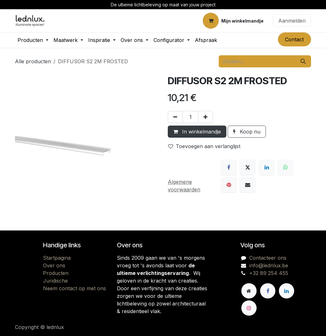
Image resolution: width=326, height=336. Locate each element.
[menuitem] (33, 40)
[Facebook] (229, 167)
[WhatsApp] (285, 167)
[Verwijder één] (175, 117)
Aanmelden (292, 20)
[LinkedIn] (266, 167)
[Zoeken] (303, 61)
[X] (247, 167)
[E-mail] (247, 184)
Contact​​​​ (294, 39)
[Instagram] (249, 308)
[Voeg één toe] (205, 117)
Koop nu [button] (246, 131)
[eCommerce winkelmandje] (233, 20)
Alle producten (33, 61)
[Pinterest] (229, 184)
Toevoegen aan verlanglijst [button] (204, 146)
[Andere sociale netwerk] (249, 290)
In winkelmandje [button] (197, 131)
